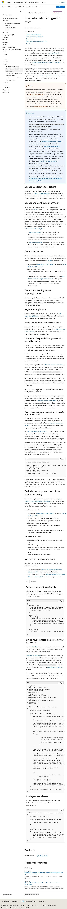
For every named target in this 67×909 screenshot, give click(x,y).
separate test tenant (40, 106)
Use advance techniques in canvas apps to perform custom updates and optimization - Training (44, 873)
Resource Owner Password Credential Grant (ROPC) (47, 62)
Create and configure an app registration (36, 41)
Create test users (30, 39)
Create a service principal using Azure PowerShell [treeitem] (14, 79)
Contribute (30, 905)
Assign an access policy (35, 242)
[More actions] (64, 12)
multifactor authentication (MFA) (51, 141)
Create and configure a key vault (34, 36)
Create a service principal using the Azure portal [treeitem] (14, 74)
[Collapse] (21, 11)
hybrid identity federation (52, 146)
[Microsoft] (3, 2)
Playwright (38, 577)
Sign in (63, 2)
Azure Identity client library (55, 667)
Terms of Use (4, 908)
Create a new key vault (34, 232)
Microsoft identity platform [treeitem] (10, 18)
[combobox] (11, 15)
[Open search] (59, 2)
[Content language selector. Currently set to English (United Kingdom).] (10, 901)
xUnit (36, 572)
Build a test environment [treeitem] (12, 66)
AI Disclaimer (4, 905)
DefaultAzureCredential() (33, 655)
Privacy (36, 905)
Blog (22, 905)
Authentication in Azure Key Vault (34, 229)
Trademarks (13, 908)
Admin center (60, 7)
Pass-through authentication (48, 161)
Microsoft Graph (54, 53)
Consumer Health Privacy (48, 905)
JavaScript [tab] (33, 581)
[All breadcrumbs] (26, 12)
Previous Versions (14, 905)
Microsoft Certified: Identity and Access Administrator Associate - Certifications (42, 883)
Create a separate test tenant (33, 34)
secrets (35, 210)
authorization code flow (35, 94)
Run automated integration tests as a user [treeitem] (13, 70)
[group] (45, 468)
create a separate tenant (42, 193)
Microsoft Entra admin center (44, 264)
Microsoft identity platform (36, 13)
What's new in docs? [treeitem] (10, 27)
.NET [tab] (27, 581)
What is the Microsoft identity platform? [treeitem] (12, 24)
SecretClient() (33, 647)
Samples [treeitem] (7, 30)
